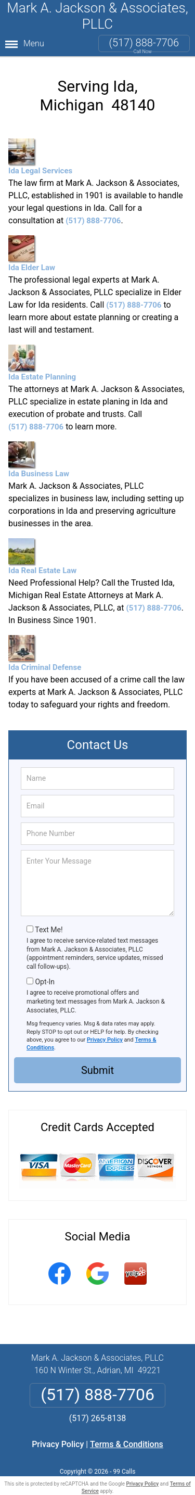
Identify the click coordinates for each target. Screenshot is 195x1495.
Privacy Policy (105, 1039)
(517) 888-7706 (144, 42)
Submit (97, 1070)
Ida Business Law (38, 459)
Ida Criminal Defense (44, 653)
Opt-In (44, 982)
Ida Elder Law (31, 253)
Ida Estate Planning (42, 363)
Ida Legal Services (40, 156)
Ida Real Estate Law (42, 556)
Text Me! (48, 930)
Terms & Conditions (126, 1444)
